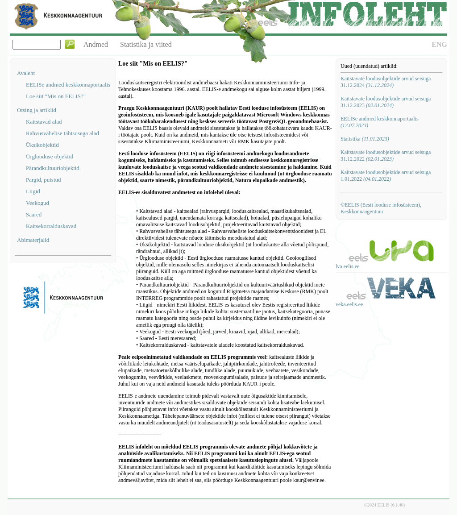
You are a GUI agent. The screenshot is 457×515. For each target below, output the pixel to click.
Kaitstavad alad (44, 121)
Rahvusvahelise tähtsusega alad (62, 133)
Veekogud (37, 202)
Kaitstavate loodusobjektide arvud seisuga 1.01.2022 (386, 175)
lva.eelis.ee (347, 266)
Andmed (95, 44)
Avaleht (26, 73)
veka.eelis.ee (349, 304)
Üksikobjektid (42, 144)
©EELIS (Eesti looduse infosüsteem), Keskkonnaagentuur (381, 208)
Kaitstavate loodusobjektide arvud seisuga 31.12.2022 (386, 155)
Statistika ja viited (146, 44)
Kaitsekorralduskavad (51, 226)
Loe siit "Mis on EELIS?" (56, 96)
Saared (34, 214)
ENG (439, 44)
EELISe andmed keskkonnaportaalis (68, 84)
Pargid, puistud (43, 179)
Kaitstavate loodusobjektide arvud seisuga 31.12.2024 (386, 81)
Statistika (365, 139)
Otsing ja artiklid (36, 110)
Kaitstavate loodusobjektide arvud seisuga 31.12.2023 (386, 102)
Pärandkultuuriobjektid (52, 168)
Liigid (33, 191)
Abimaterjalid (33, 240)
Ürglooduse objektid (49, 156)
